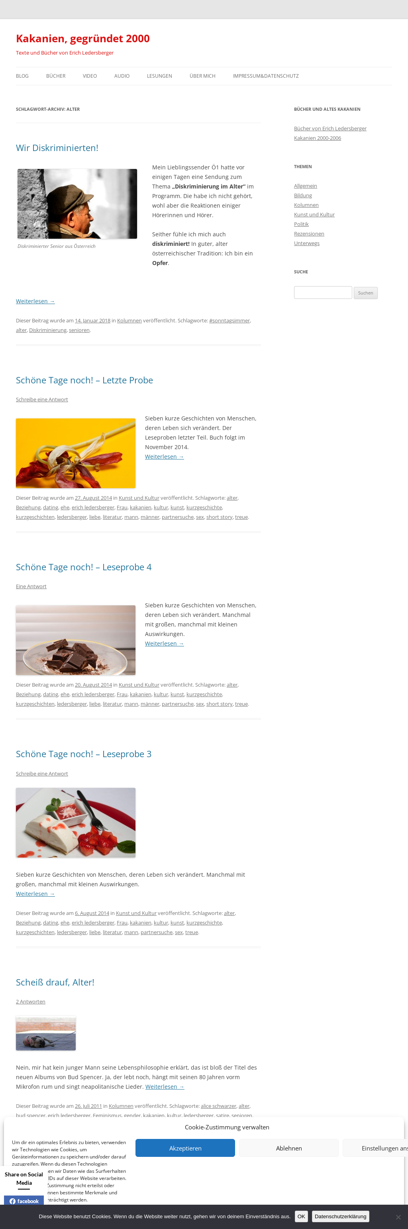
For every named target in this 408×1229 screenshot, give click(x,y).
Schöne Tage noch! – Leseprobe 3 (84, 754)
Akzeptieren (185, 1148)
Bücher (55, 76)
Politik (301, 224)
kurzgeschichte (204, 507)
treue (241, 516)
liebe (94, 516)
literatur (112, 516)
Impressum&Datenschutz (266, 76)
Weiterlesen (35, 301)
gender (132, 1115)
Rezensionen (309, 233)
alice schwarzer (218, 1105)
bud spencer (30, 1115)
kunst (177, 507)
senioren (79, 330)
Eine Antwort (31, 586)
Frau (122, 507)
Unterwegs (307, 243)
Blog (22, 76)
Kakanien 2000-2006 (317, 137)
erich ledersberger (93, 507)
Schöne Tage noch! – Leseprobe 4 (84, 567)
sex (200, 516)
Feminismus (107, 1115)
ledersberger (72, 516)
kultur (161, 507)
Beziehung (28, 507)
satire (222, 1115)
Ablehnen (289, 1148)
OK (301, 1216)
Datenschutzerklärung (341, 1216)
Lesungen (159, 76)
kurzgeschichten (35, 516)
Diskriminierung (48, 330)
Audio (121, 76)
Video (90, 76)
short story (219, 516)
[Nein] (398, 1217)
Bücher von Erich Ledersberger (330, 128)
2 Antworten (30, 1001)
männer (150, 516)
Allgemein (305, 185)
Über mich (203, 76)
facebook (24, 1201)
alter (21, 330)
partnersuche (178, 516)
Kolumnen (129, 320)
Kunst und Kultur (139, 497)
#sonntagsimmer (229, 320)
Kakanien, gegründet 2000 (83, 38)
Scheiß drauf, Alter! (55, 982)
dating (50, 507)
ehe (65, 507)
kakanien (140, 507)
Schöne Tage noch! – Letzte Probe (84, 380)
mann (131, 516)
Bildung (303, 195)
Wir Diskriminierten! (57, 147)
